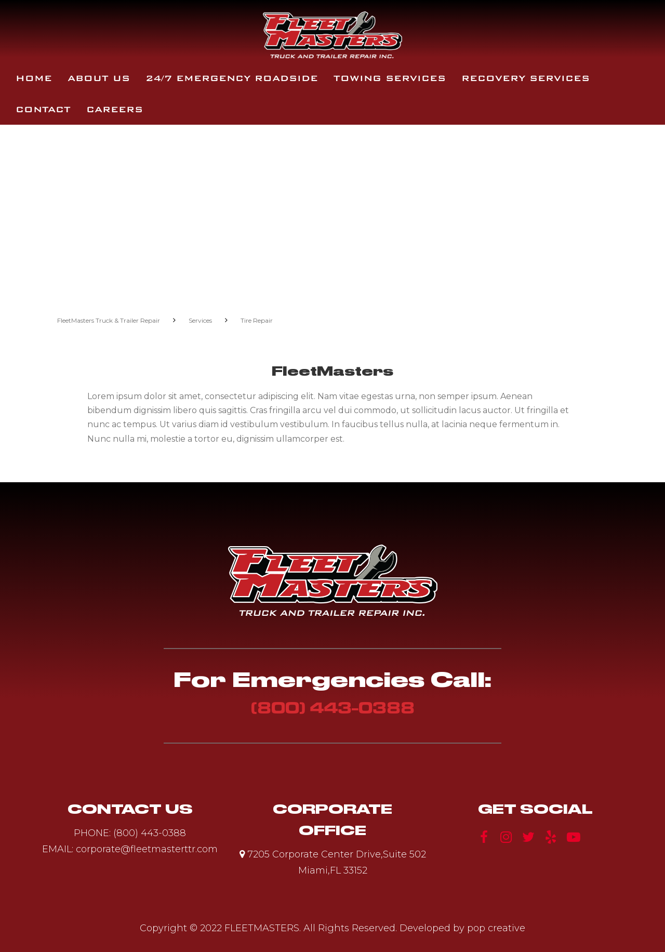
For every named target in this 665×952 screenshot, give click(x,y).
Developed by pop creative (462, 928)
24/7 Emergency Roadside (231, 78)
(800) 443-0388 (333, 707)
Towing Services (390, 78)
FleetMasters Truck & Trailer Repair (108, 320)
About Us (99, 78)
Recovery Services (525, 78)
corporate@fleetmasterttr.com (147, 849)
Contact (43, 109)
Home (34, 78)
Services (200, 320)
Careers (114, 109)
